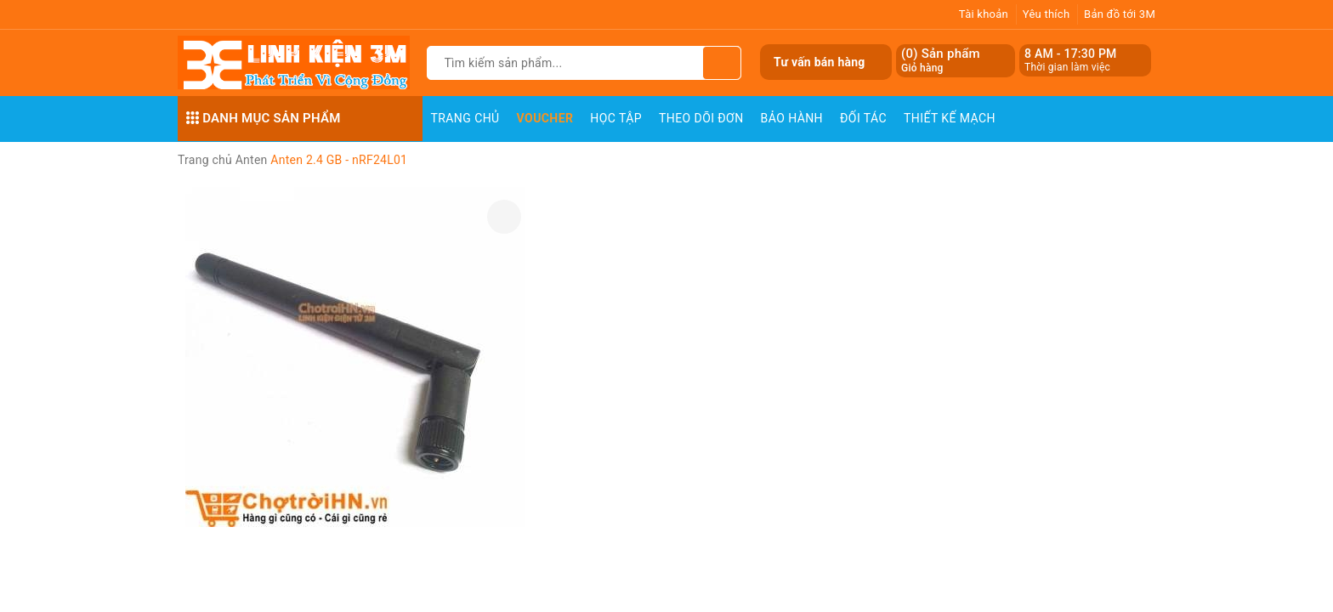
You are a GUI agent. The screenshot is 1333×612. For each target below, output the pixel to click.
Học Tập (616, 118)
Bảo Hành (792, 118)
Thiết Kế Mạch (949, 118)
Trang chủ (465, 118)
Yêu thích (1046, 14)
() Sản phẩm (940, 61)
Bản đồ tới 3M (1119, 14)
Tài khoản (983, 14)
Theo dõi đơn (701, 118)
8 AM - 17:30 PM (1070, 53)
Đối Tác (863, 118)
